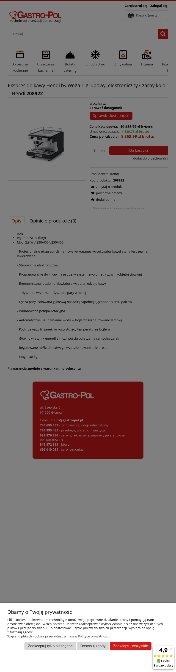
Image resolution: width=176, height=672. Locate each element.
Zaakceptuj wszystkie (130, 646)
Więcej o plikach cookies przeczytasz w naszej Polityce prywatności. (58, 636)
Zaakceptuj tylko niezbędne (50, 646)
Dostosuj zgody (92, 646)
